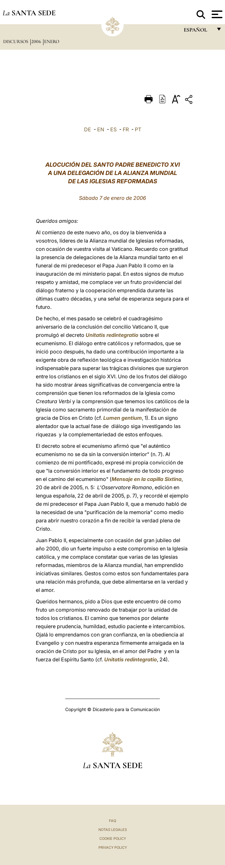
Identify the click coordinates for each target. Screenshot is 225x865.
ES (113, 129)
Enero (51, 41)
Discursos (16, 41)
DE (87, 129)
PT (138, 129)
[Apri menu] (216, 14)
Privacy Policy (112, 847)
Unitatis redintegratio (112, 335)
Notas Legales (112, 829)
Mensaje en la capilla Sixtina (147, 479)
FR (126, 129)
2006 (36, 41)
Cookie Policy (112, 838)
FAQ (112, 820)
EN (100, 129)
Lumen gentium (122, 418)
